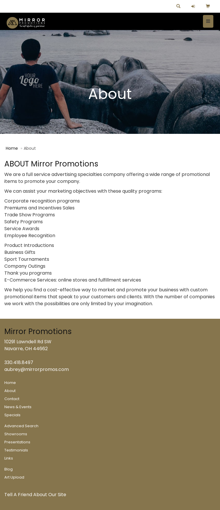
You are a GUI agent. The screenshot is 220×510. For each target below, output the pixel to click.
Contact (11, 399)
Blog (8, 469)
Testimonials (16, 450)
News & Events (18, 407)
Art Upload (14, 477)
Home (12, 148)
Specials (12, 415)
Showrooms (15, 434)
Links (8, 458)
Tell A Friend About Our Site (35, 494)
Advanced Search (21, 426)
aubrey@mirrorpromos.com (36, 369)
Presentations (17, 442)
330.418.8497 (18, 362)
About (10, 390)
